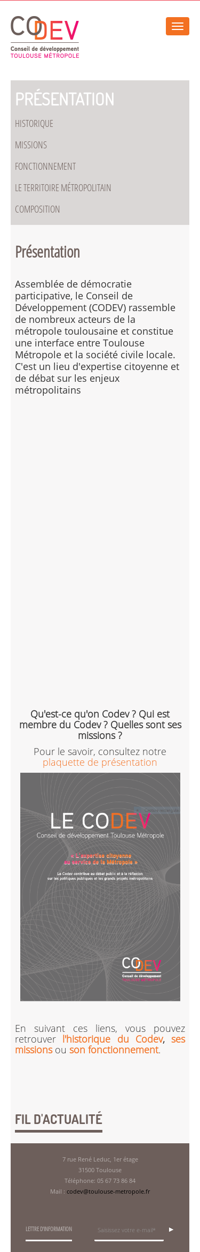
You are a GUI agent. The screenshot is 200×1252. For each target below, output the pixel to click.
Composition (37, 209)
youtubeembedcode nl (100, 559)
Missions (31, 145)
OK (173, 1228)
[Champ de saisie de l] (129, 1231)
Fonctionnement (45, 166)
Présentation (64, 99)
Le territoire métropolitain (63, 188)
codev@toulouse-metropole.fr (108, 1191)
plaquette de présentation (100, 762)
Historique (34, 124)
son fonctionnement (113, 1049)
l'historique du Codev (112, 1038)
